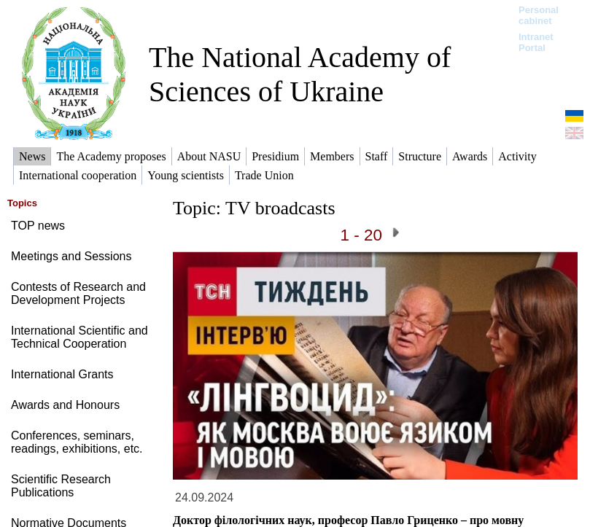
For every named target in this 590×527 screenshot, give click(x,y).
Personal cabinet (539, 15)
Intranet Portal (536, 42)
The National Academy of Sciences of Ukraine (300, 74)
